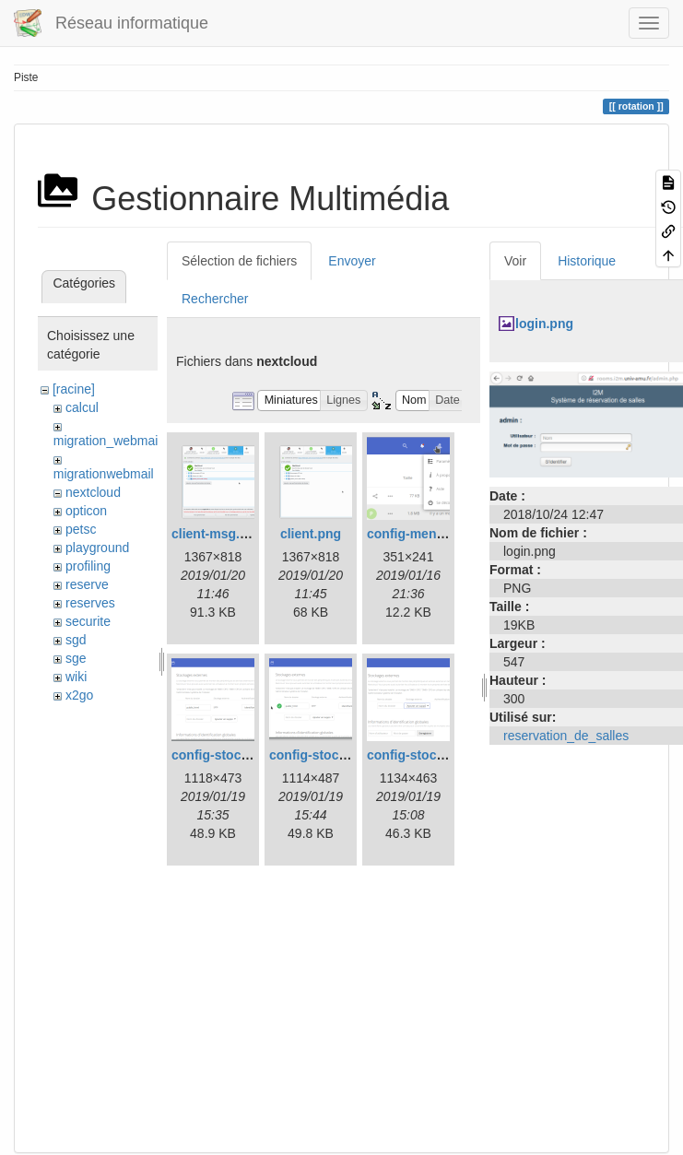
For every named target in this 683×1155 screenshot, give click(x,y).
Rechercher (215, 298)
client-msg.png (217, 533)
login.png (544, 323)
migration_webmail (107, 440)
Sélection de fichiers (239, 260)
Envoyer (351, 260)
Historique (587, 260)
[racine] (74, 389)
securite (88, 621)
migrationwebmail (103, 473)
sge (76, 658)
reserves (90, 602)
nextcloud (93, 492)
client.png (310, 533)
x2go (79, 695)
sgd (76, 639)
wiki (76, 676)
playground (97, 547)
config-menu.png (419, 533)
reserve (87, 584)
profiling (88, 566)
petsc (80, 529)
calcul (82, 407)
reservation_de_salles (566, 735)
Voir (515, 260)
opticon (86, 510)
